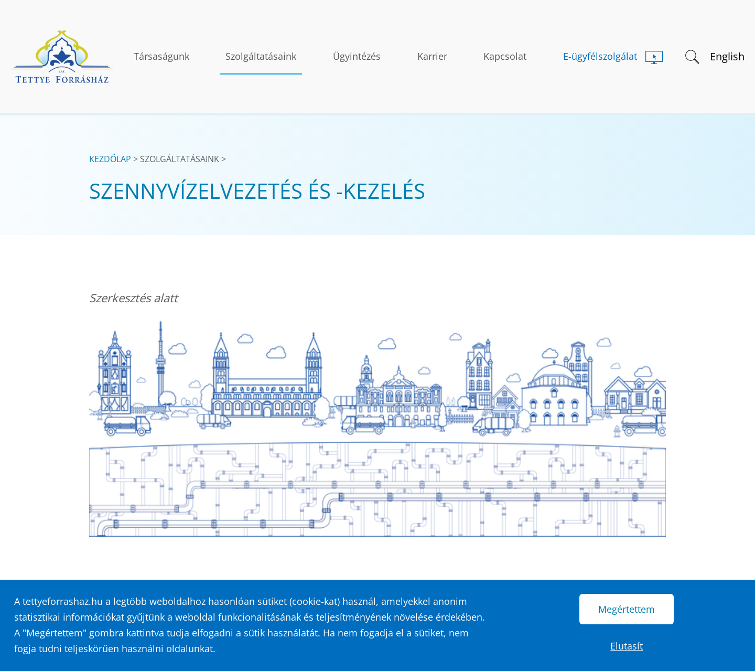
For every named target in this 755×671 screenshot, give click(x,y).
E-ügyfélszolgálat (600, 56)
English (727, 56)
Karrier (432, 56)
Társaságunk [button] (161, 56)
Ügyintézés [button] (357, 56)
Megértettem (626, 609)
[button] (691, 56)
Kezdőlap (110, 159)
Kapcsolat (504, 56)
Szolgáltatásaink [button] (260, 56)
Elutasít (626, 646)
